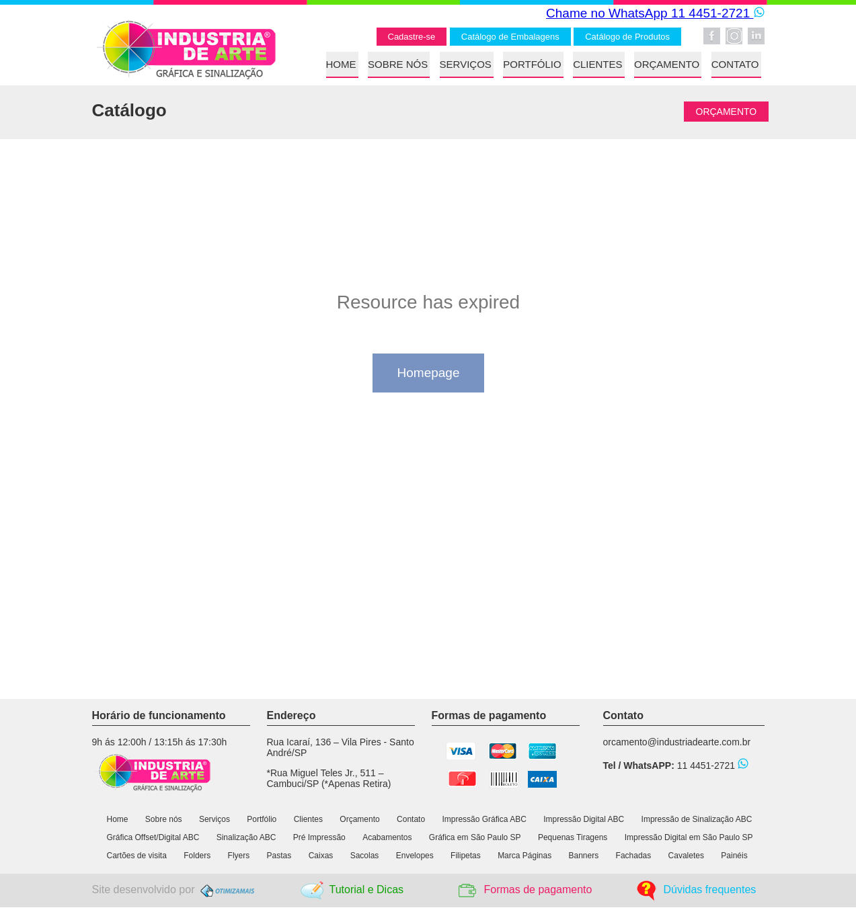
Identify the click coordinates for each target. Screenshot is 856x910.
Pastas (279, 855)
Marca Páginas (524, 855)
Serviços (214, 819)
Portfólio (261, 819)
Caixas (321, 855)
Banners (584, 855)
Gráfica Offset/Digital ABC (153, 837)
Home (117, 819)
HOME (341, 64)
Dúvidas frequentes (710, 889)
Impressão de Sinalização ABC (696, 819)
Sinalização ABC (247, 837)
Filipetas (466, 855)
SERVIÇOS (466, 64)
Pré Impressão (319, 837)
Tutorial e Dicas (366, 889)
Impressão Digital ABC (583, 819)
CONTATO (735, 64)
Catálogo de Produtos (627, 37)
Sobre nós (163, 819)
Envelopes (415, 855)
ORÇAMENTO (666, 64)
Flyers (239, 855)
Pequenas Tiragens (572, 837)
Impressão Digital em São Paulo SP (689, 837)
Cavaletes (686, 855)
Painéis (734, 855)
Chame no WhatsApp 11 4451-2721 (655, 13)
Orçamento (359, 819)
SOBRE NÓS (398, 64)
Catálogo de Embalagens (510, 37)
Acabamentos (387, 837)
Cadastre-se (412, 37)
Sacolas (364, 855)
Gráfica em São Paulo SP (475, 837)
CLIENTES (597, 64)
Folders (197, 855)
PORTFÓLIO (532, 64)
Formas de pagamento (537, 889)
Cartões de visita (137, 855)
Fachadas (634, 855)
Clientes (308, 819)
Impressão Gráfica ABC (484, 819)
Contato (411, 819)
